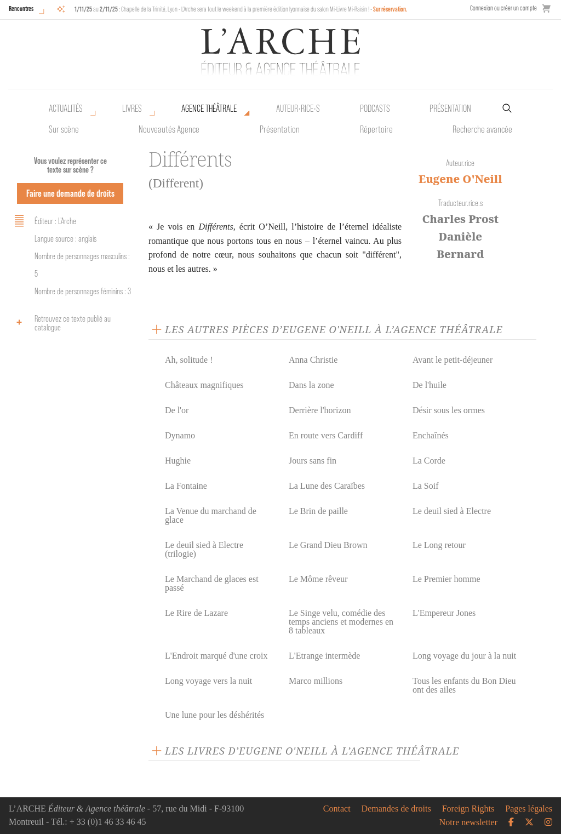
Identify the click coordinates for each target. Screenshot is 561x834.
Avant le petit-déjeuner (453, 359)
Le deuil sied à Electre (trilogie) (204, 549)
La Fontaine (186, 485)
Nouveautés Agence (169, 129)
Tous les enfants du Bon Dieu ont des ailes (464, 685)
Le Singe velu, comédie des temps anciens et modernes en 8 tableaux (341, 621)
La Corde (429, 460)
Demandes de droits (396, 808)
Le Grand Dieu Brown (328, 545)
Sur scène (64, 129)
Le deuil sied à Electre (452, 511)
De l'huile (429, 385)
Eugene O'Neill (460, 179)
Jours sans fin (312, 460)
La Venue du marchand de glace (210, 515)
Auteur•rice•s (298, 108)
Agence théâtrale (209, 108)
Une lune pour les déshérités (214, 714)
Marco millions (315, 681)
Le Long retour (439, 545)
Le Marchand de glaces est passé (212, 583)
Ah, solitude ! (189, 359)
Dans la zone (311, 385)
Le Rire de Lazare (196, 613)
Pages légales (528, 808)
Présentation (280, 129)
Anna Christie (313, 359)
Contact (337, 808)
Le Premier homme (446, 579)
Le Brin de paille (318, 511)
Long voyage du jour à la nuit (464, 655)
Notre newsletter (468, 822)
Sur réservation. (390, 9)
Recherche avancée (482, 129)
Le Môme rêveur (318, 579)
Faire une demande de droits (70, 193)
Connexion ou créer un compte (503, 8)
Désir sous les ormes (449, 410)
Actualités (66, 108)
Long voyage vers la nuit (208, 681)
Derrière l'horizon (320, 410)
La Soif (426, 485)
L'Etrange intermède (324, 655)
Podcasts (375, 108)
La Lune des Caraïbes (327, 485)
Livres (132, 108)
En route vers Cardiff (326, 435)
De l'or (176, 410)
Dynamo (180, 435)
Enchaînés (431, 435)
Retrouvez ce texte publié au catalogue (61, 323)
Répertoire (376, 129)
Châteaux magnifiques (204, 385)
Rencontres (21, 8)
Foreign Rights (468, 808)
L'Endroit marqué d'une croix (216, 655)
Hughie (178, 460)
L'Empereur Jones (444, 613)
